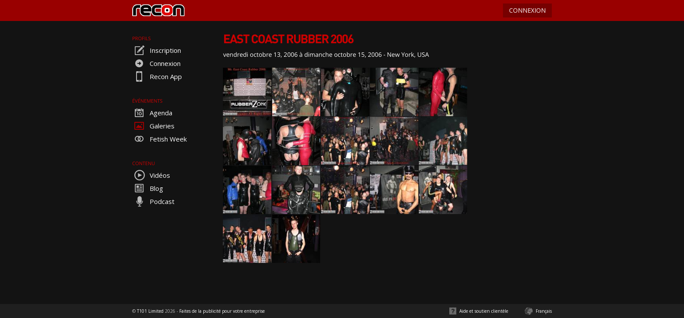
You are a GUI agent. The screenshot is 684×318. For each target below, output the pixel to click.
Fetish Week (159, 138)
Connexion (156, 63)
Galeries (153, 125)
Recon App (157, 76)
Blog (147, 188)
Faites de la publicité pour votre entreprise (222, 311)
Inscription (156, 50)
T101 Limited (150, 311)
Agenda (152, 112)
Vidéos (151, 175)
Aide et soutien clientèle (483, 311)
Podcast (153, 201)
